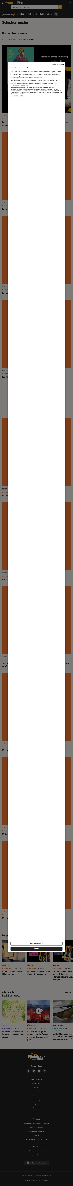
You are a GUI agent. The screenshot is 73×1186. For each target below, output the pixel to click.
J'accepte (36, 948)
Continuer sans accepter (57, 64)
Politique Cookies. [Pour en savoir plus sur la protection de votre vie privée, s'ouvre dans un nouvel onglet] (24, 85)
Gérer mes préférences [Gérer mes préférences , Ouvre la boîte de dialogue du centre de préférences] (36, 943)
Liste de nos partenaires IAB (17, 95)
